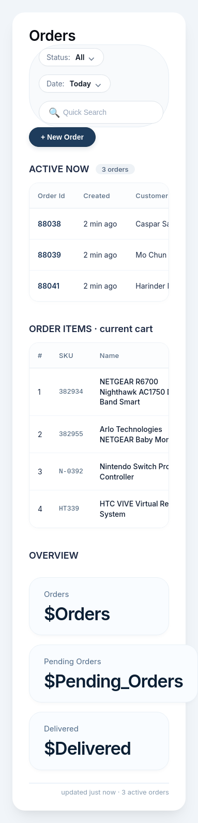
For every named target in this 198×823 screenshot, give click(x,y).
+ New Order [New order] (62, 137)
